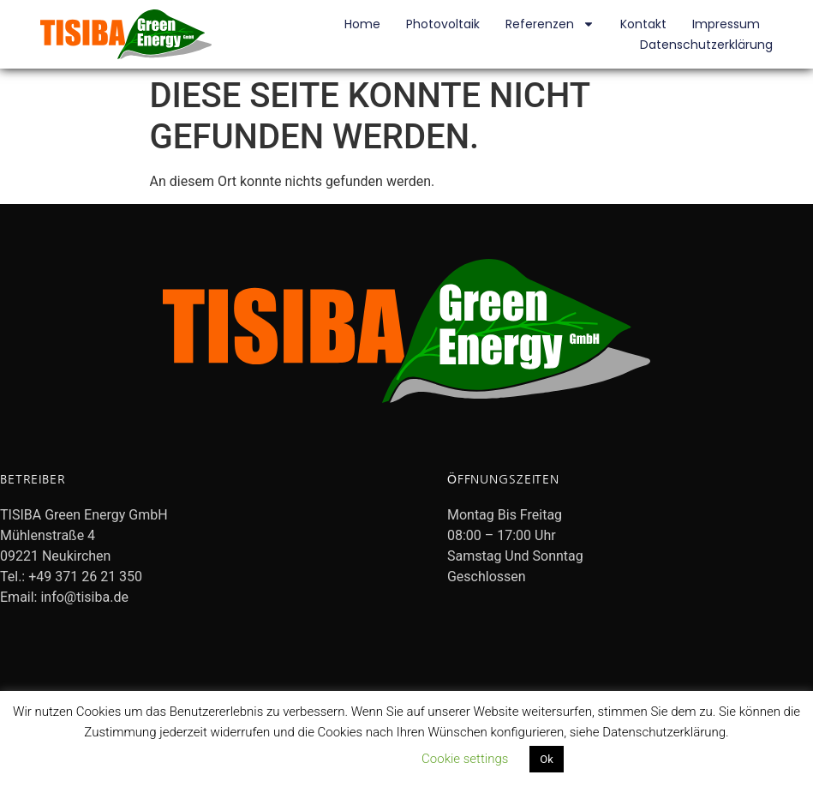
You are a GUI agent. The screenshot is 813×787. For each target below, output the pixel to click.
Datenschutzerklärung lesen (323, 758)
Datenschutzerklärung (706, 44)
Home (362, 24)
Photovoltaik (443, 24)
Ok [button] (546, 759)
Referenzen (550, 24)
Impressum (726, 24)
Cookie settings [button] (464, 758)
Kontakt (643, 24)
